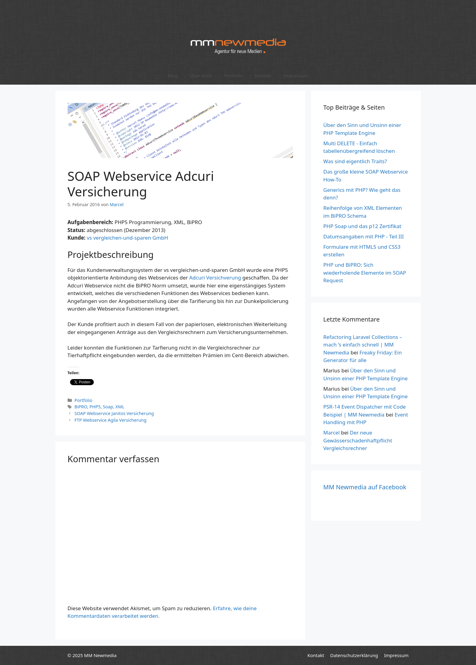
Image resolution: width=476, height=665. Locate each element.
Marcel (331, 432)
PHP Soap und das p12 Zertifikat (362, 226)
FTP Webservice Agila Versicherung (110, 420)
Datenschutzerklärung (354, 655)
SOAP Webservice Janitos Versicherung (114, 413)
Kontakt (263, 75)
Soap (108, 407)
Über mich (201, 75)
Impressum (296, 75)
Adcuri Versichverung (215, 277)
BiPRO (81, 407)
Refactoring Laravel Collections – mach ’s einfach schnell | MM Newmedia (362, 344)
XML (119, 407)
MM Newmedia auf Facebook (364, 487)
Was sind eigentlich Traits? (355, 161)
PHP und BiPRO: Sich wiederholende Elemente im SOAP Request (364, 272)
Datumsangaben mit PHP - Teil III (363, 236)
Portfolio (233, 75)
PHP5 (95, 407)
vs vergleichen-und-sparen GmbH (127, 237)
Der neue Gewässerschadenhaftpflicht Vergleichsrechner (357, 440)
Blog (173, 75)
